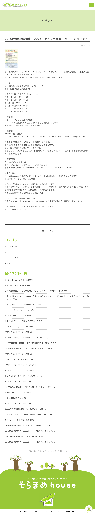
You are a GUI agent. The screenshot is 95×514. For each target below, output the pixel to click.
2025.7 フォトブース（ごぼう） (18, 403)
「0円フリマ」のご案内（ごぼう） (19, 359)
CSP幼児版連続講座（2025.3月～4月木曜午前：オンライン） (30, 431)
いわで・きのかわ (12, 257)
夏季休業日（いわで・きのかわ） (19, 392)
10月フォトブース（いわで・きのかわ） (21, 365)
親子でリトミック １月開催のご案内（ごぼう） (24, 321)
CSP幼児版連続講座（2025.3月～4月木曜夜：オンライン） (29, 425)
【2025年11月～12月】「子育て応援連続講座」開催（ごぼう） (31, 343)
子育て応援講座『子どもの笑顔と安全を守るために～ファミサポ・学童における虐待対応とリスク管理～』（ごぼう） (47, 297)
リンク (41, 451)
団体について (63, 451)
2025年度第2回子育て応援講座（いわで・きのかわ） (27, 337)
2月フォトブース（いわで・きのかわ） (21, 310)
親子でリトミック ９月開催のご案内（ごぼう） (24, 376)
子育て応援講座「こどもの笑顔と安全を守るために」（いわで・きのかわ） (36, 291)
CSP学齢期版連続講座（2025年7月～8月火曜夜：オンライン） (31, 387)
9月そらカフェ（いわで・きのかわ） (20, 370)
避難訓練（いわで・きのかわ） (18, 285)
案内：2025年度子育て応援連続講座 (20, 420)
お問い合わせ (32, 451)
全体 (6, 252)
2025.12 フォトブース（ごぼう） (19, 332)
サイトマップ (51, 451)
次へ (51, 231)
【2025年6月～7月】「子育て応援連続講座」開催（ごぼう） (30, 414)
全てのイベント (11, 246)
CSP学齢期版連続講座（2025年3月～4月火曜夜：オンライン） (31, 436)
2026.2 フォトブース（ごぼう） (18, 315)
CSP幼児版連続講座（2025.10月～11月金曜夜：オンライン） (30, 348)
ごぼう (7, 263)
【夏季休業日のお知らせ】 (16, 398)
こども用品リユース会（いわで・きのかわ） (23, 304)
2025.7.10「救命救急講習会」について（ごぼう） (26, 409)
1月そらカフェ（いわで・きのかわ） (20, 326)
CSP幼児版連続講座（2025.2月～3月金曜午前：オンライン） (30, 442)
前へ (44, 231)
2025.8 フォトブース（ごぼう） (18, 381)
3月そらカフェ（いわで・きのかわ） (20, 280)
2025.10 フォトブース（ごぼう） (19, 354)
